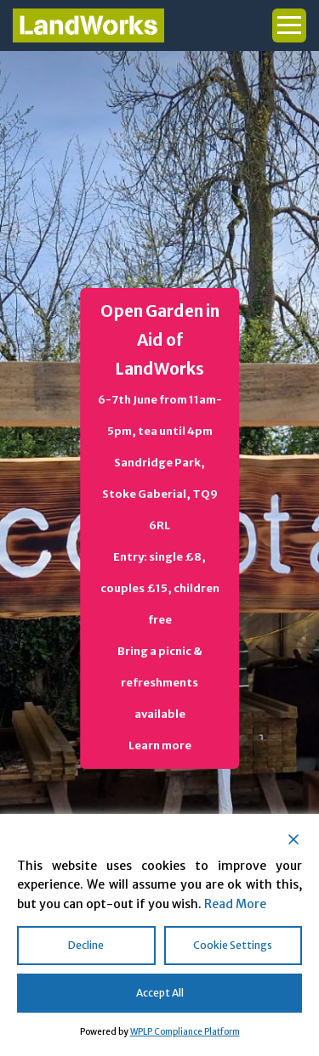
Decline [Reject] (86, 945)
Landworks (89, 25)
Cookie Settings (232, 945)
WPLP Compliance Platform (185, 1031)
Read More (235, 904)
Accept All (160, 992)
